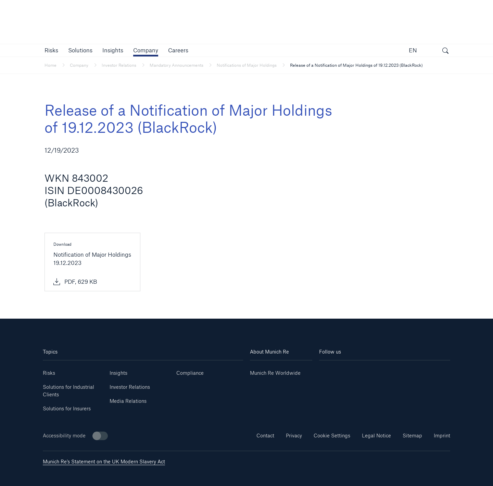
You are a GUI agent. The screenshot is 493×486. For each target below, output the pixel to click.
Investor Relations (130, 387)
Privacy (294, 435)
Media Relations (128, 401)
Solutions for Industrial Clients (68, 391)
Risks (49, 373)
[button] (51, 50)
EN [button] (413, 50)
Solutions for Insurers (67, 408)
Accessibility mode (75, 436)
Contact (265, 435)
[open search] (445, 51)
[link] (112, 50)
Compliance (190, 373)
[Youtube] (352, 370)
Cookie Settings (332, 435)
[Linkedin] (330, 370)
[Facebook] (395, 370)
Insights (118, 373)
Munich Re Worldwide (275, 373)
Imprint (442, 435)
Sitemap (412, 435)
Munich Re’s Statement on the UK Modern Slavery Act (104, 461)
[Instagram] (373, 370)
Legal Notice (376, 435)
